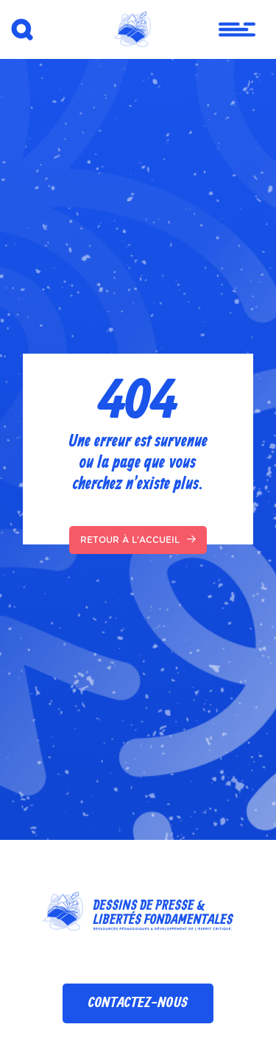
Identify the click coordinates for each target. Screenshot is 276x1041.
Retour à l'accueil (138, 539)
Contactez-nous (138, 1003)
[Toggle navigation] (228, 29)
